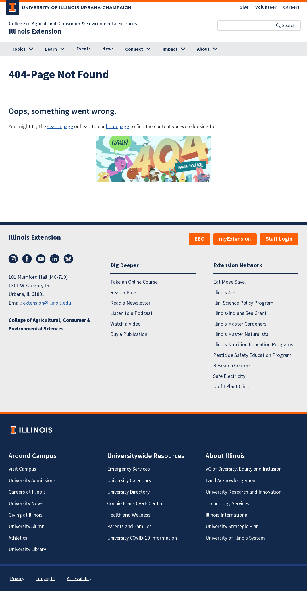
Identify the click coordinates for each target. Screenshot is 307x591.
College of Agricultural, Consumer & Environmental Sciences (73, 23)
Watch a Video (125, 324)
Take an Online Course (134, 282)
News (108, 49)
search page (60, 126)
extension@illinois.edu (47, 303)
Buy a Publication (128, 334)
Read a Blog (123, 292)
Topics (19, 49)
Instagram (13, 259)
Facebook (27, 259)
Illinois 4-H (224, 292)
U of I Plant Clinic (231, 386)
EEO (199, 239)
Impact (170, 49)
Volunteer (265, 7)
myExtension (235, 239)
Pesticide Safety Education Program (252, 355)
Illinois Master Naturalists (240, 334)
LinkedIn (54, 259)
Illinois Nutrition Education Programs (253, 344)
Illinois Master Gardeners (240, 324)
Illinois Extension (35, 31)
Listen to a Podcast (131, 313)
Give (243, 7)
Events (83, 49)
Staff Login (279, 239)
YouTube (40, 259)
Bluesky (68, 259)
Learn (51, 49)
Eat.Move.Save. (229, 282)
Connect (134, 49)
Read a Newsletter (130, 303)
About (203, 49)
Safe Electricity (229, 376)
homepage (117, 126)
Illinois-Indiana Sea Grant (240, 313)
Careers (291, 7)
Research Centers (232, 365)
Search (289, 25)
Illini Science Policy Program (243, 303)
